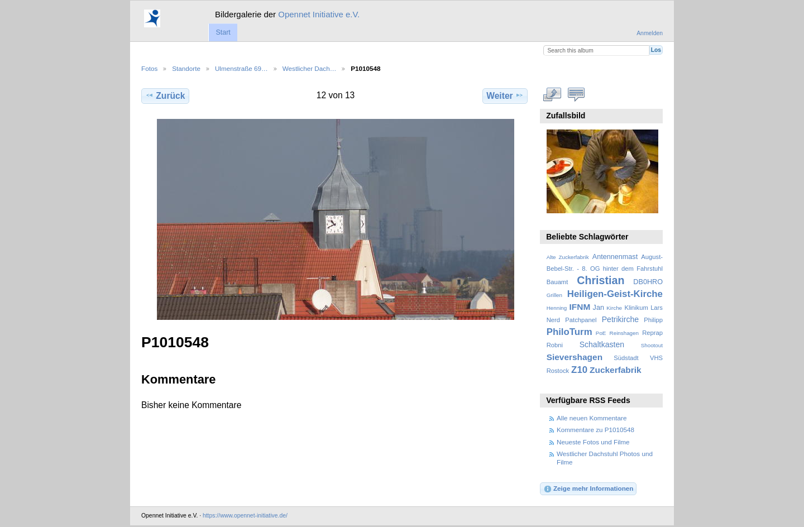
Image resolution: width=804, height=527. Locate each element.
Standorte (186, 68)
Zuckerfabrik (616, 370)
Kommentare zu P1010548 (595, 429)
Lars (656, 307)
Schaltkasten (602, 344)
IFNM (580, 307)
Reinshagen (624, 333)
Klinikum (636, 307)
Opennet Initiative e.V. (319, 14)
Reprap (652, 332)
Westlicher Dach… (310, 68)
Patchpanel (580, 320)
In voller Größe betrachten (552, 94)
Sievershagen (574, 357)
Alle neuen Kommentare (591, 417)
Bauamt (557, 282)
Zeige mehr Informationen (588, 489)
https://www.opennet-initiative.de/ (245, 515)
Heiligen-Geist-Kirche (615, 294)
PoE (601, 333)
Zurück (165, 95)
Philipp (653, 320)
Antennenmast (615, 257)
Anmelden (649, 33)
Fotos (149, 68)
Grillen (554, 295)
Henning (557, 308)
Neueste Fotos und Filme (593, 441)
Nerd (553, 320)
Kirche (614, 308)
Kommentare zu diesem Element (576, 94)
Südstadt (626, 357)
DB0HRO (648, 282)
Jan (598, 308)
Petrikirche (620, 319)
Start (223, 32)
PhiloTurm (569, 332)
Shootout (652, 345)
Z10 (579, 370)
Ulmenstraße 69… (241, 68)
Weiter (505, 95)
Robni (555, 345)
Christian (600, 280)
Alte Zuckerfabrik (568, 257)
